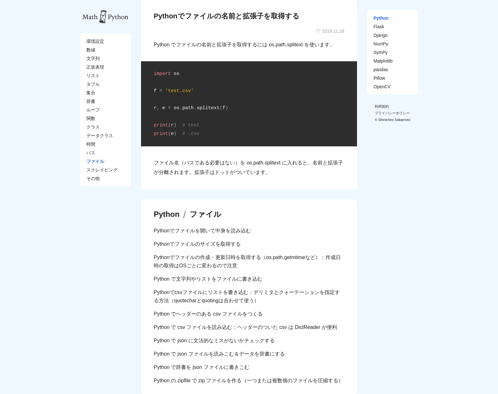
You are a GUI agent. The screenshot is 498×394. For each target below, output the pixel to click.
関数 (90, 118)
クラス (93, 127)
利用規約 (382, 106)
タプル (93, 84)
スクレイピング (102, 169)
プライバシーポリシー (392, 113)
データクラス (99, 135)
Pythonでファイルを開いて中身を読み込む (202, 230)
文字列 (93, 58)
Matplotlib (383, 60)
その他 (93, 178)
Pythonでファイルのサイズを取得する (197, 244)
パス (90, 152)
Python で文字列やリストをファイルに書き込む (208, 279)
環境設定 (95, 41)
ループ (93, 109)
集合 (90, 92)
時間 (90, 144)
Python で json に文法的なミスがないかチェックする (214, 340)
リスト (93, 75)
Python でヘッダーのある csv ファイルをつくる (208, 314)
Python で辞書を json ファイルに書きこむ (201, 367)
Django (380, 35)
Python (166, 214)
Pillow (379, 78)
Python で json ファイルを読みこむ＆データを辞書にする (219, 354)
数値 (90, 49)
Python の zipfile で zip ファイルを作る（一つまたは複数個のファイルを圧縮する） (248, 380)
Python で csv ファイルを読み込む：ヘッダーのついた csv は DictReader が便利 (245, 327)
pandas (381, 69)
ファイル (95, 161)
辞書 (90, 101)
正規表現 (95, 67)
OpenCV (382, 86)
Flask (379, 26)
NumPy (381, 43)
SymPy (380, 52)
